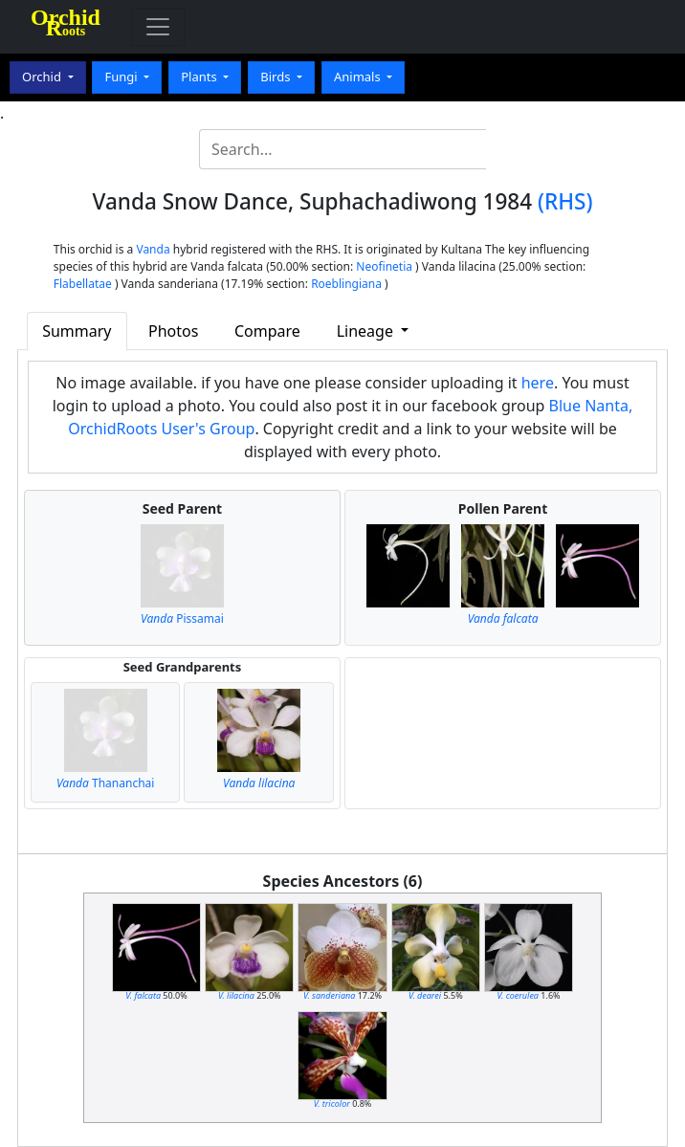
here (537, 382)
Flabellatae (83, 284)
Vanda (152, 249)
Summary (76, 331)
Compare (267, 331)
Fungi (122, 76)
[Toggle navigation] (158, 27)
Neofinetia (384, 266)
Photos (173, 331)
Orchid (43, 76)
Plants (200, 76)
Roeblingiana (346, 284)
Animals (359, 76)
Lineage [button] (367, 331)
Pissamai (182, 618)
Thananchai (105, 783)
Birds (277, 76)
